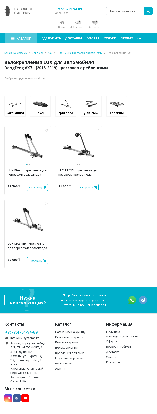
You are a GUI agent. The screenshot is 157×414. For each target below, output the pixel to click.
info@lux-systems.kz (24, 338)
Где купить (51, 38)
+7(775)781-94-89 (68, 9)
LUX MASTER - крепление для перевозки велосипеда (27, 245)
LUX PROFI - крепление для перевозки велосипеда (78, 172)
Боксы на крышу (67, 342)
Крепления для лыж (69, 353)
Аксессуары (63, 363)
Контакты (113, 362)
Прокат (127, 38)
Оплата (92, 38)
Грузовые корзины (69, 358)
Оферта (111, 341)
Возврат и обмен (118, 346)
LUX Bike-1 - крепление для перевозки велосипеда (27, 172)
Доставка (73, 38)
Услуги (110, 38)
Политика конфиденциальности (122, 334)
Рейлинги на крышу (69, 337)
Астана (61, 13)
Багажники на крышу (70, 332)
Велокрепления (66, 347)
